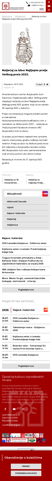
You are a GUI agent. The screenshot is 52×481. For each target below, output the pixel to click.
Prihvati (26, 466)
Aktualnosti (20, 16)
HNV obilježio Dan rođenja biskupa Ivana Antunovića (23, 271)
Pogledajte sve (26, 290)
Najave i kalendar (16, 213)
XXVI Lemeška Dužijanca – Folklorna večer (24, 243)
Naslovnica (7, 16)
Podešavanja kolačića (26, 473)
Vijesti (10, 207)
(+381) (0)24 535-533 (34, 2)
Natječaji (11, 219)
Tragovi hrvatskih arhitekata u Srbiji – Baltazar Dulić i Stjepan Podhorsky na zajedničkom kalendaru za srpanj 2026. (23, 261)
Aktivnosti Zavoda (16, 201)
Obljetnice (12, 225)
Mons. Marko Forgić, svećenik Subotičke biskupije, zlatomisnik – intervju (23, 279)
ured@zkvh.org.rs (11, 425)
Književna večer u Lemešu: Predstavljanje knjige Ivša (24, 250)
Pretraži (34, 9)
